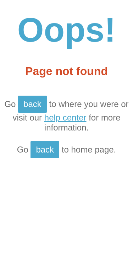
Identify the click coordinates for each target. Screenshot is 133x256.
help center (65, 117)
